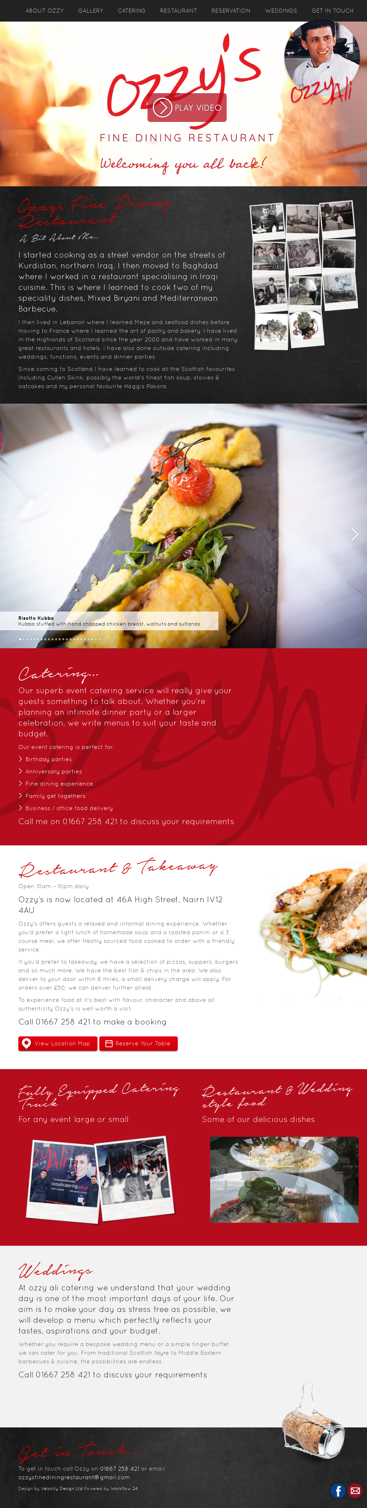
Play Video (187, 107)
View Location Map (62, 1043)
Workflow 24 (124, 1488)
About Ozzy (45, 10)
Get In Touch (333, 10)
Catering (132, 10)
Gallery (90, 10)
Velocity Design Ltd (62, 1488)
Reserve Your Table (143, 1043)
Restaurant (178, 10)
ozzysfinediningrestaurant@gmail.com (74, 1477)
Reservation (231, 10)
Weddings (281, 10)
